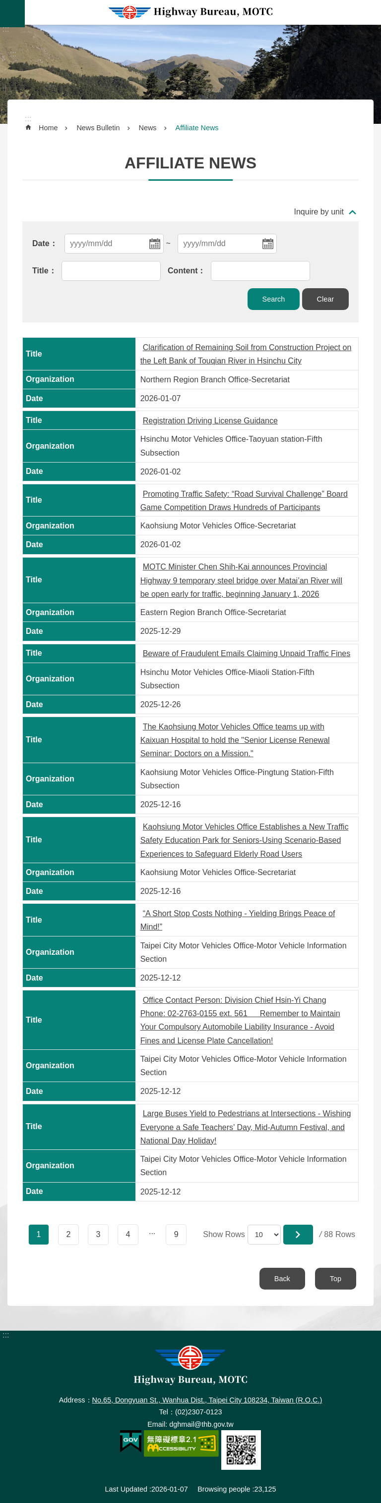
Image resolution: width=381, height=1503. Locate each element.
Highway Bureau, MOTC (190, 12)
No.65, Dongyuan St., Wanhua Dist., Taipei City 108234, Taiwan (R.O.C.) (207, 1400)
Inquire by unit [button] (319, 211)
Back (282, 1279)
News (148, 128)
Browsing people (223, 1489)
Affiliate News (197, 128)
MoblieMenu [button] (12, 13)
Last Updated (126, 1489)
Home (48, 128)
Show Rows (224, 1234)
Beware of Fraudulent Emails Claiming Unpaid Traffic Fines (247, 653)
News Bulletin (98, 128)
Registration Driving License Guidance (210, 420)
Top (335, 1279)
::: (5, 29)
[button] (298, 1234)
